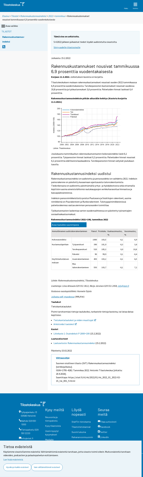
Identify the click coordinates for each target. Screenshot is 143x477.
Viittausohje (62, 357)
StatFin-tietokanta (81, 421)
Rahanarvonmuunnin (82, 437)
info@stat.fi (123, 285)
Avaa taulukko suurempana (65, 224)
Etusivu (5, 16)
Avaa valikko (9, 26)
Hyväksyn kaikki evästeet (17, 467)
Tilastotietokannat (81, 426)
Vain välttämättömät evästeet (47, 467)
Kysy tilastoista (53, 425)
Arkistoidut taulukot (65, 324)
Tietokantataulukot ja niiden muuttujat (75, 320)
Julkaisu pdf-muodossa (62, 296)
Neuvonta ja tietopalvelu (51, 419)
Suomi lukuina (79, 432)
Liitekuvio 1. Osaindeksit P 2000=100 (72, 333)
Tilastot (14, 16)
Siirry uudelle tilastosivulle (67, 47)
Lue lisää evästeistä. (13, 459)
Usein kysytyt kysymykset (52, 433)
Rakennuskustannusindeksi (33, 16)
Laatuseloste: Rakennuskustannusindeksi (74, 343)
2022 (50, 16)
